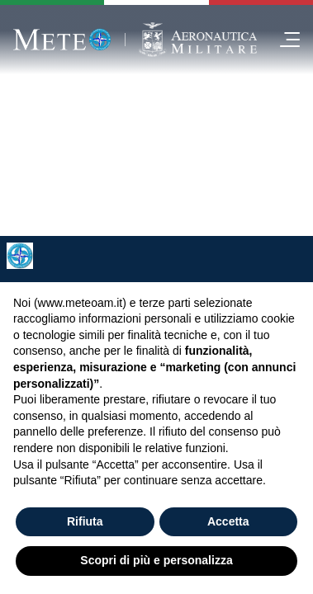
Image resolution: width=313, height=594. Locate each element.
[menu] (283, 39)
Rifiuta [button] (85, 521)
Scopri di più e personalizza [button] (156, 560)
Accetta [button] (228, 521)
